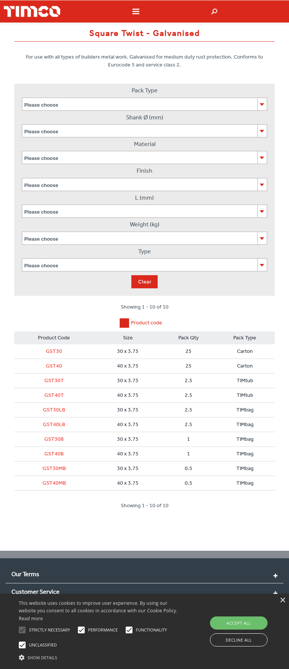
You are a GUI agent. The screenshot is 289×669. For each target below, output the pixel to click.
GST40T (54, 395)
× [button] (282, 600)
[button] (100, 657)
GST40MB (54, 483)
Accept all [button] (239, 623)
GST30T (54, 380)
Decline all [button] (239, 640)
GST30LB (54, 410)
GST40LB (54, 424)
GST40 (54, 366)
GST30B (54, 439)
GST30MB (54, 468)
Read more (31, 618)
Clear (144, 282)
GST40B (54, 454)
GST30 (54, 351)
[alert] (144, 631)
